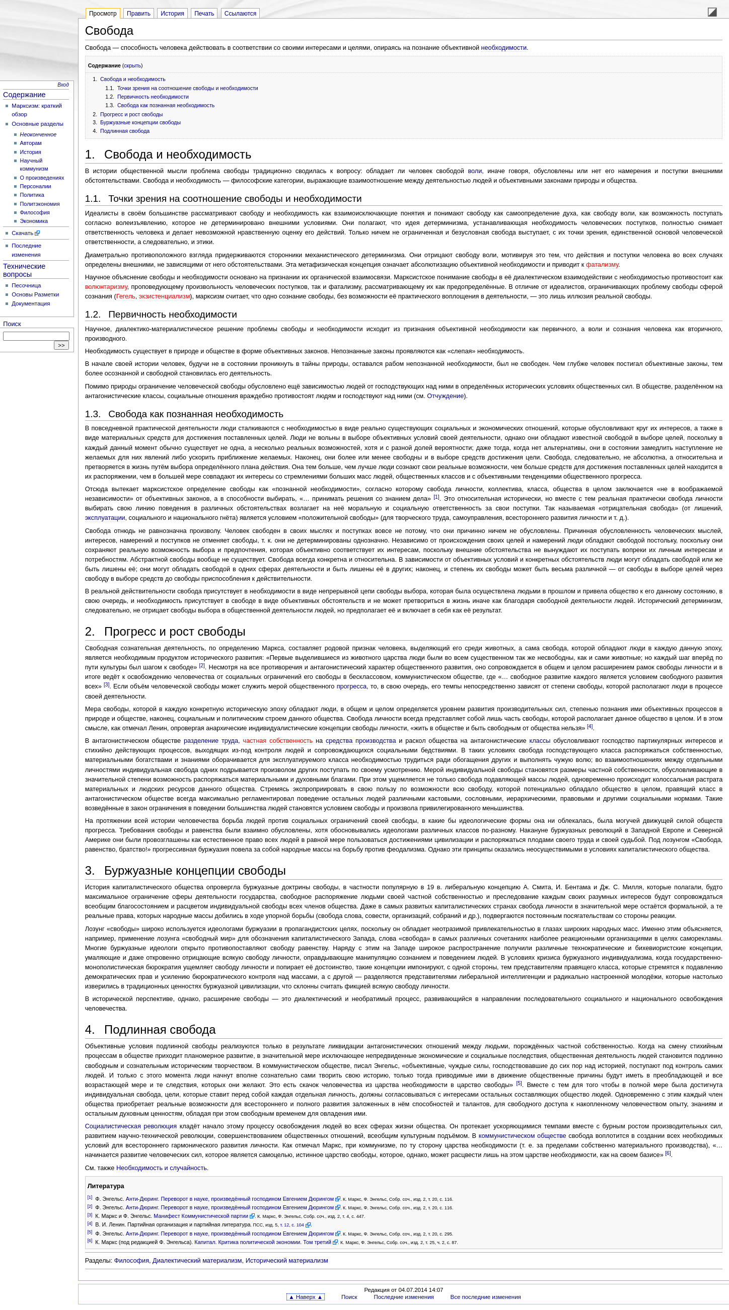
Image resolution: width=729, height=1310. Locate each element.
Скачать (22, 233)
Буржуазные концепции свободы (140, 122)
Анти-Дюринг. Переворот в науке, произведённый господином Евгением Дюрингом (230, 1199)
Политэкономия (40, 204)
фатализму (602, 264)
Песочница (26, 285)
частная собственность (278, 740)
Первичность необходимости (153, 97)
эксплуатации (105, 517)
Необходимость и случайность (161, 1168)
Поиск (12, 324)
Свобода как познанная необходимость (165, 105)
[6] (668, 1153)
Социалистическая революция (131, 1126)
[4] (590, 726)
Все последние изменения (486, 1297)
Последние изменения (403, 1297)
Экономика (34, 221)
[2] (202, 665)
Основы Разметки (35, 294)
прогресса (352, 686)
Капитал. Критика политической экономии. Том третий (262, 1242)
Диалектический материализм (197, 1260)
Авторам (31, 143)
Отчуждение (445, 396)
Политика (32, 195)
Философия (35, 212)
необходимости (504, 47)
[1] (436, 497)
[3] (106, 684)
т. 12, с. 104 (292, 1224)
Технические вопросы (24, 270)
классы (539, 740)
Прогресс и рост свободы (131, 114)
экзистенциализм (164, 296)
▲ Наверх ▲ (305, 1297)
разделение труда (211, 740)
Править (139, 13)
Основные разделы (37, 124)
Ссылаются (241, 13)
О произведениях (42, 178)
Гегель (125, 296)
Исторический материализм (287, 1260)
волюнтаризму (106, 286)
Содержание (24, 95)
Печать (204, 13)
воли (475, 171)
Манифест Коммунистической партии (201, 1216)
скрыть (132, 65)
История (30, 152)
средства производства (361, 740)
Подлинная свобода (125, 131)
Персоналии (35, 186)
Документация (31, 303)
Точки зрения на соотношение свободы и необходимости (187, 88)
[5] (519, 1083)
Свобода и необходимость (133, 79)
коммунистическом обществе (522, 1135)
